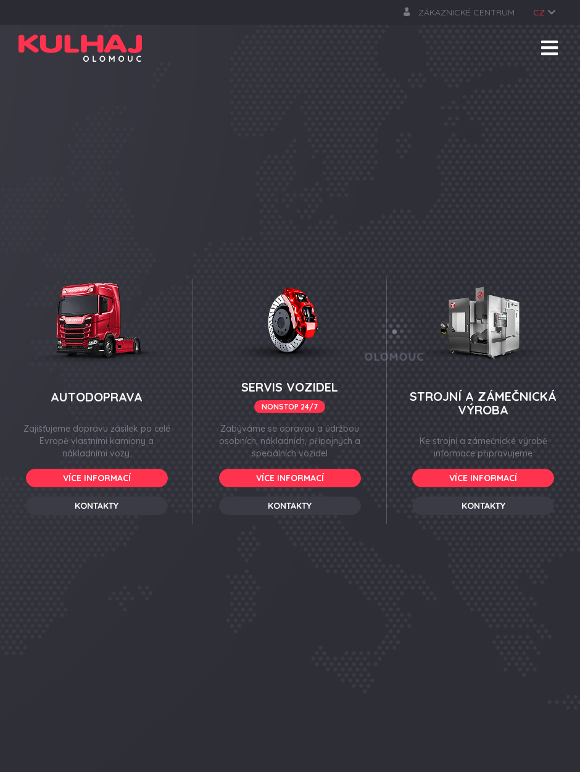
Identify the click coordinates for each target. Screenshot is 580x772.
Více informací (97, 478)
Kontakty (96, 505)
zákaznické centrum (459, 12)
